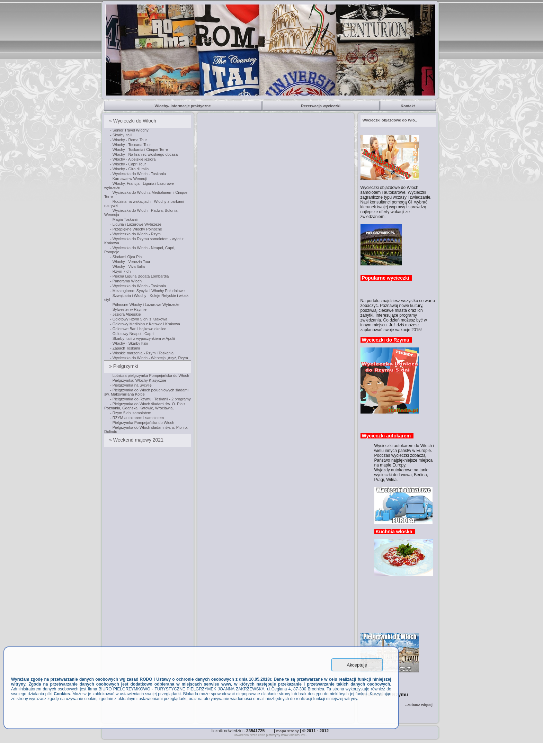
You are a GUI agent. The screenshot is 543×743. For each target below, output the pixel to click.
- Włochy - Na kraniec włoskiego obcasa (144, 154)
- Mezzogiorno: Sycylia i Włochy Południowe (147, 291)
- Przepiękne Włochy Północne (136, 229)
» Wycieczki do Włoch (133, 121)
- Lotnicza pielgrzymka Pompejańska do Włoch (149, 375)
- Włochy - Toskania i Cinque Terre (139, 149)
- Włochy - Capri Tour (128, 164)
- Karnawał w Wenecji (128, 178)
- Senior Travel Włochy (129, 130)
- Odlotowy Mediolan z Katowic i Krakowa (145, 324)
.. (390, 120)
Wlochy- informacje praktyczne (183, 106)
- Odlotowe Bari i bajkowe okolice (138, 329)
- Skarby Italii (121, 135)
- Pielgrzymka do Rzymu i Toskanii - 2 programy (150, 399)
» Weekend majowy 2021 (137, 440)
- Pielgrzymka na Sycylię (131, 385)
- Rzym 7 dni (121, 271)
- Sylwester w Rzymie (128, 309)
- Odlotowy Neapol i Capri (131, 334)
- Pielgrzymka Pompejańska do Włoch (142, 422)
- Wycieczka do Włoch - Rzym (135, 234)
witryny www (278, 735)
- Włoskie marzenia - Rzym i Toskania (141, 353)
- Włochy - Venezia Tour (130, 262)
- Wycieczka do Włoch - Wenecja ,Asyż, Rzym (149, 358)
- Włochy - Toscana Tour (130, 145)
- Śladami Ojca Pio (126, 257)
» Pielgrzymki (124, 366)
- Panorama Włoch (126, 281)
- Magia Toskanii (123, 219)
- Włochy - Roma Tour (128, 140)
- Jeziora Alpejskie (125, 314)
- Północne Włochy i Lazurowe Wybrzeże (144, 304)
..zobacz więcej (419, 705)
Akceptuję (357, 665)
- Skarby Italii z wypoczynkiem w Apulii (142, 338)
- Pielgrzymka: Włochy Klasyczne (138, 380)
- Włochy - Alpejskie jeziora (132, 159)
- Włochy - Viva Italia (127, 266)
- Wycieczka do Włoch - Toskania (138, 174)
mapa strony (287, 731)
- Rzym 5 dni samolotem (130, 413)
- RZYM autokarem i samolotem (137, 418)
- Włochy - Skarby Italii (129, 343)
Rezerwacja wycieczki (321, 106)
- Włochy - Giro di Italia (129, 169)
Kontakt (408, 106)
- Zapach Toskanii (125, 348)
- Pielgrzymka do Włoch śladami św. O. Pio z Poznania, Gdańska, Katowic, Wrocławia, (145, 406)
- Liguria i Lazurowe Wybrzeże (135, 224)
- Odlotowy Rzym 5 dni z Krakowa (138, 319)
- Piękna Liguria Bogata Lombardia (139, 276)
